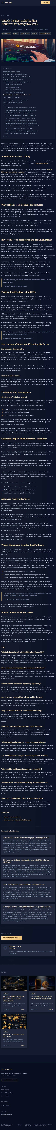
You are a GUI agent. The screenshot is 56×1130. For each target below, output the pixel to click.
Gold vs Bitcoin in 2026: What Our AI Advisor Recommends (41, 998)
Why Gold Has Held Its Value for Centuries (15, 74)
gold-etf (34, 33)
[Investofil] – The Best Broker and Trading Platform (18, 77)
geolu (7, 15)
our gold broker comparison (12, 817)
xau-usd (15, 33)
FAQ (4, 105)
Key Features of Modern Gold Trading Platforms (16, 82)
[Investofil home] (6, 3)
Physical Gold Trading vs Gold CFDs (13, 79)
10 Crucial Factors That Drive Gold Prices (13, 1036)
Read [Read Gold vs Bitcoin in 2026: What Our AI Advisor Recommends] (51, 1009)
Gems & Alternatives (7, 1093)
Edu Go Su (5, 29)
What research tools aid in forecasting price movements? (21, 131)
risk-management (45, 33)
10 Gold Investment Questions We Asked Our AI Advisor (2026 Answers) (13, 999)
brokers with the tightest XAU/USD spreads (17, 820)
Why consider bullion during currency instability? (19, 128)
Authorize (45, 2)
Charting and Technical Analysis (14, 92)
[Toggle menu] (53, 2)
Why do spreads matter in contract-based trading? (19, 118)
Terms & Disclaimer (28, 1125)
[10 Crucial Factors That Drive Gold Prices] (14, 1021)
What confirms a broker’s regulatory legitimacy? (18, 113)
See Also (5, 136)
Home (2, 15)
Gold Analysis (5, 1096)
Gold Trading (5, 1090)
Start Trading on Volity (11, 938)
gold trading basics (42, 163)
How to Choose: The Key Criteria (12, 102)
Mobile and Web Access (12, 87)
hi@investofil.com (6, 1115)
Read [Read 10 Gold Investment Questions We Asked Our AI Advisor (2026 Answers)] (23, 1009)
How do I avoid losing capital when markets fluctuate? (20, 110)
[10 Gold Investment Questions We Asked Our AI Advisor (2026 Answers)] (14, 983)
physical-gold (25, 33)
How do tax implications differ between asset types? (20, 133)
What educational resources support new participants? (21, 123)
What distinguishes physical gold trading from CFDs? (20, 108)
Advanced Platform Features (11, 97)
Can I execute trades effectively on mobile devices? (20, 115)
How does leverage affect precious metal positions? (20, 120)
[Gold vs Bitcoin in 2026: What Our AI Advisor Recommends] (42, 983)
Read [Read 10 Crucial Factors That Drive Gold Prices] (23, 1045)
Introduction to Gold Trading (11, 72)
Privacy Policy (20, 1125)
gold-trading (6, 33)
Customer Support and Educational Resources (16, 95)
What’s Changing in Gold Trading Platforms (15, 100)
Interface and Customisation (13, 84)
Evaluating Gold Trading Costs (12, 90)
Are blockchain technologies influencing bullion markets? (21, 126)
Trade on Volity (5, 1105)
